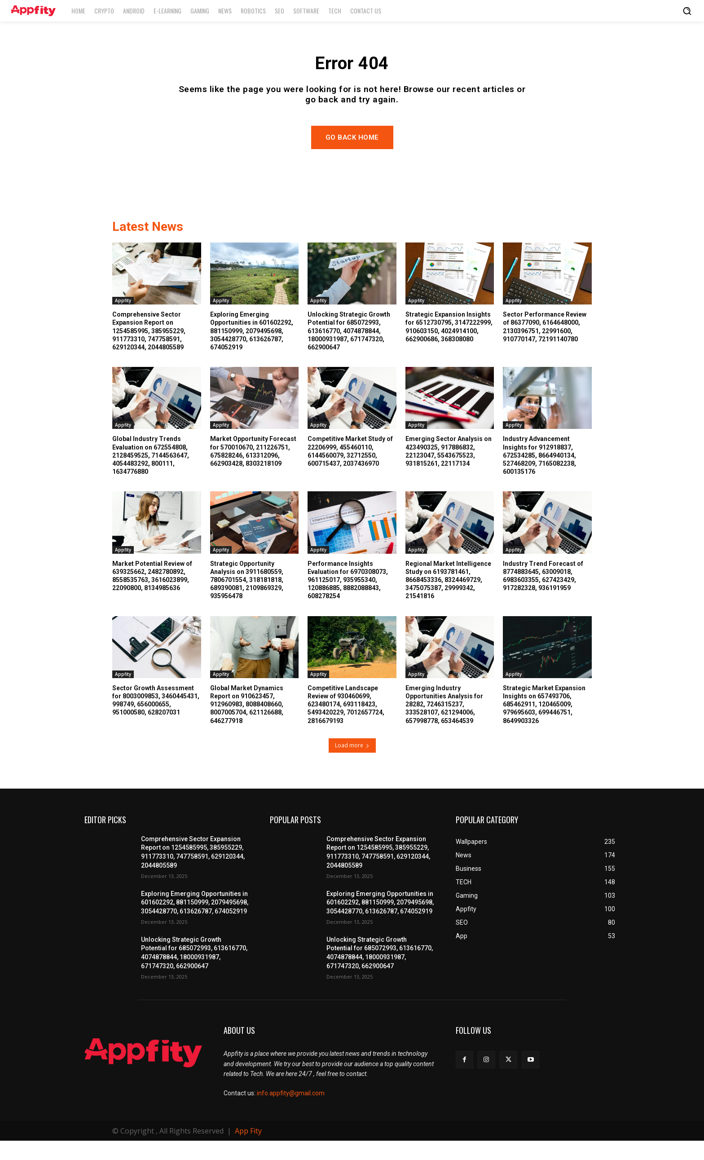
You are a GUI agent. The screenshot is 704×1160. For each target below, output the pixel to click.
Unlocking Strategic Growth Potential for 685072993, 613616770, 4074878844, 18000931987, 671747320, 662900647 (349, 350)
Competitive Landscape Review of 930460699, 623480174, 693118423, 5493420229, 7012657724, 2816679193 (346, 724)
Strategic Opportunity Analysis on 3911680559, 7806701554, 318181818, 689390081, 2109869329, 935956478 (246, 599)
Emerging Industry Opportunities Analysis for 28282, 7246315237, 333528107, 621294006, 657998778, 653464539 (444, 724)
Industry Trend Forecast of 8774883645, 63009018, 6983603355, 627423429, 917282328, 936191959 (543, 595)
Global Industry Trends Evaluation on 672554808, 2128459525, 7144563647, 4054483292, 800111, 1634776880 (150, 475)
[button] (687, 11)
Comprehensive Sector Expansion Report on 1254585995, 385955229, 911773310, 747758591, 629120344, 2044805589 (148, 350)
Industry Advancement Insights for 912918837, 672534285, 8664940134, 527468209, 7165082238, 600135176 (539, 475)
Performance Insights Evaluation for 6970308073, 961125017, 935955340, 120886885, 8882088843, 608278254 (348, 599)
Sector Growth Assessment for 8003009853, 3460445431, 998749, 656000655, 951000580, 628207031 (155, 720)
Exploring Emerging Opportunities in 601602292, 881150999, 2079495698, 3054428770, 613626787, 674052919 (251, 350)
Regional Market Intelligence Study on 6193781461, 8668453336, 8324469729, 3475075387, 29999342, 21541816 (448, 599)
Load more (352, 764)
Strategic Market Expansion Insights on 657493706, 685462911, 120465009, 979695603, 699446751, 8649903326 (544, 724)
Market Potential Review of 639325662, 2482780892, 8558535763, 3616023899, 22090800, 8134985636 (152, 595)
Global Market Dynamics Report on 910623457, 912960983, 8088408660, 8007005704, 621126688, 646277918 (246, 724)
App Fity (248, 1150)
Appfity (123, 320)
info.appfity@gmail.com (291, 1112)
